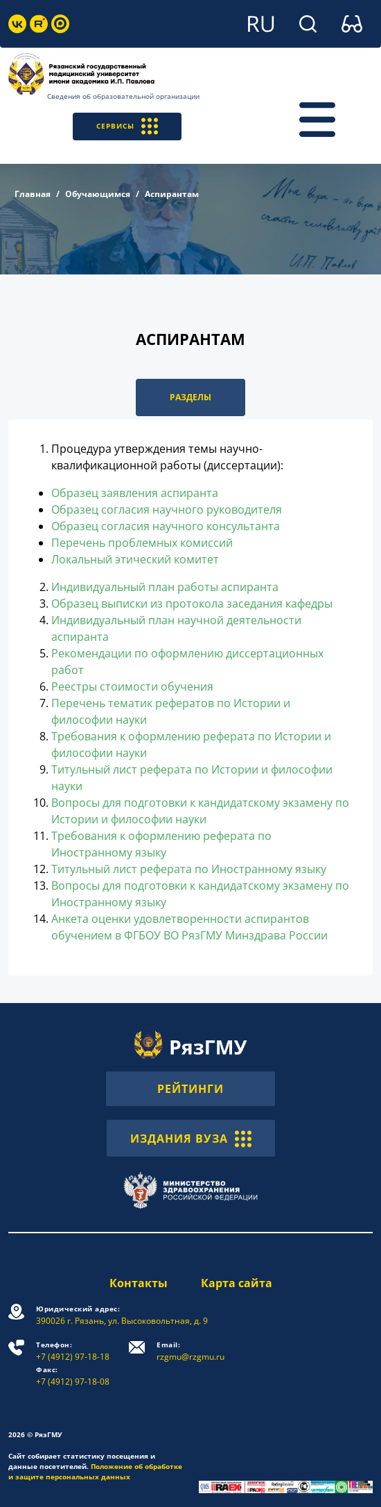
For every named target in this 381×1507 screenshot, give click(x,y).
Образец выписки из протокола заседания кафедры (192, 603)
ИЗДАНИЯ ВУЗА (190, 1138)
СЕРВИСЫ (127, 126)
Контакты (138, 1283)
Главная (33, 194)
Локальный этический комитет (135, 559)
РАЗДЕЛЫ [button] (190, 397)
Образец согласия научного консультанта (165, 526)
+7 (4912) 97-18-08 (72, 1376)
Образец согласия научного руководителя (166, 509)
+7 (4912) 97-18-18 (72, 1351)
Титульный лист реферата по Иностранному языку (188, 869)
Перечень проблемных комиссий (142, 542)
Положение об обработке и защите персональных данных (95, 1471)
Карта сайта (236, 1283)
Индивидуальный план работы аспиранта (164, 587)
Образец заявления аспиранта (134, 492)
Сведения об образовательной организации (123, 96)
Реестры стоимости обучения (132, 686)
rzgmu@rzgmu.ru (190, 1351)
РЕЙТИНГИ (190, 1088)
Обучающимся (97, 194)
